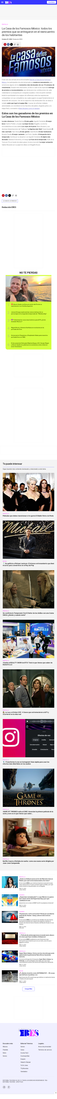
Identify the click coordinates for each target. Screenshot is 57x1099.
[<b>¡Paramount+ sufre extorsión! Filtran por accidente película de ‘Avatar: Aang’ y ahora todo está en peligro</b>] (10, 917)
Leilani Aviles (22, 889)
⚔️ (36, 936)
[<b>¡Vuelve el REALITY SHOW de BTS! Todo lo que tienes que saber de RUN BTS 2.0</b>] (28, 639)
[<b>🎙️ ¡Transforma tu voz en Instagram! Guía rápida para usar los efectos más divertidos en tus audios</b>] (28, 738)
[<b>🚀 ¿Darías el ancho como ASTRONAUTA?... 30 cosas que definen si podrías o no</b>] (10, 976)
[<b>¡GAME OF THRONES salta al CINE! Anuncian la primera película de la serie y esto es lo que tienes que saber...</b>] (28, 788)
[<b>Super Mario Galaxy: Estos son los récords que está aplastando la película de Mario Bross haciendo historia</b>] (10, 956)
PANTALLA (5, 24)
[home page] (8, 2)
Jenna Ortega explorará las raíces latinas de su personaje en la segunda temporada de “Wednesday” (29, 313)
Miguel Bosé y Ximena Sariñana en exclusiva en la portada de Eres (27, 328)
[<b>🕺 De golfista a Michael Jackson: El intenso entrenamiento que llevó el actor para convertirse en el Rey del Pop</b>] (28, 540)
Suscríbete (51, 2)
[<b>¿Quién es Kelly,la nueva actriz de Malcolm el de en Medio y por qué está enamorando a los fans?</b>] (10, 882)
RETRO (5, 561)
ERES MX (21, 928)
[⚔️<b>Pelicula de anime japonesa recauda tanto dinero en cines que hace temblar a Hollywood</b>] (10, 938)
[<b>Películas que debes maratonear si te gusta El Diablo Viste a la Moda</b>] (28, 492)
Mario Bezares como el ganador (29, 108)
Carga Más (28, 989)
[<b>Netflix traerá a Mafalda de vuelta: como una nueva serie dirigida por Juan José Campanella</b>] (28, 837)
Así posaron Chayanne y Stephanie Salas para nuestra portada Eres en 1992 (29, 336)
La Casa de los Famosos (10, 201)
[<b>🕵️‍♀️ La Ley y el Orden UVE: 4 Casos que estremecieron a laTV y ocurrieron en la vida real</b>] (28, 688)
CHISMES (21, 895)
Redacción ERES (17, 39)
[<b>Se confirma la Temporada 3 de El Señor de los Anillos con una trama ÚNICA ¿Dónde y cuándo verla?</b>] (28, 589)
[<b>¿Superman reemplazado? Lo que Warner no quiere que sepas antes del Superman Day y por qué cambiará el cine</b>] (10, 900)
